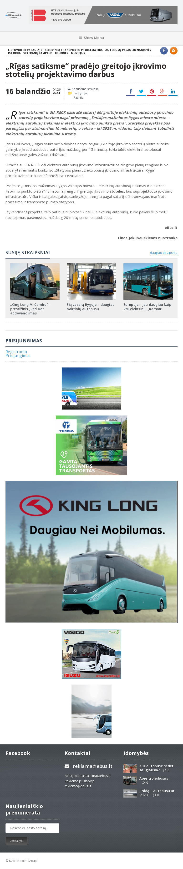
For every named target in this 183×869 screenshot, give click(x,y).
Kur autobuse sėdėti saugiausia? (156, 768)
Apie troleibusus (153, 778)
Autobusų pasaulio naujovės (128, 50)
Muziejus (78, 53)
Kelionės (61, 53)
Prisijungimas (17, 355)
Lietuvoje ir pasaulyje (25, 50)
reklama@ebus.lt (92, 766)
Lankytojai (81, 93)
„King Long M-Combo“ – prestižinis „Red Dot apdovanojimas (30, 308)
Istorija (14, 53)
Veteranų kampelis (37, 53)
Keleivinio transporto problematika (74, 50)
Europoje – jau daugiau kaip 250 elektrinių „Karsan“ (147, 306)
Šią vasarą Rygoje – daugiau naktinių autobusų (91, 306)
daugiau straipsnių (163, 252)
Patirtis (78, 98)
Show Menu (91, 37)
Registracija (16, 351)
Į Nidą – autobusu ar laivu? (156, 792)
